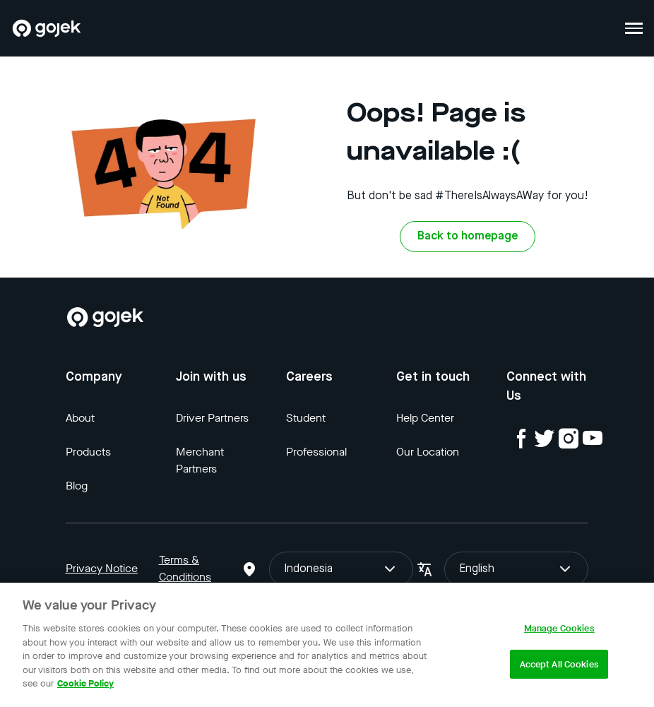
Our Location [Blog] (427, 451)
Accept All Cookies (559, 664)
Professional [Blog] (316, 451)
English (516, 569)
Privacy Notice (102, 568)
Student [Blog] (306, 417)
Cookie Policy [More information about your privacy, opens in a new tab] (85, 683)
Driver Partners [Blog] (212, 417)
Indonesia (341, 569)
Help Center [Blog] (425, 417)
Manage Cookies (559, 628)
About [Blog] (80, 417)
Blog (77, 485)
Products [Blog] (88, 451)
